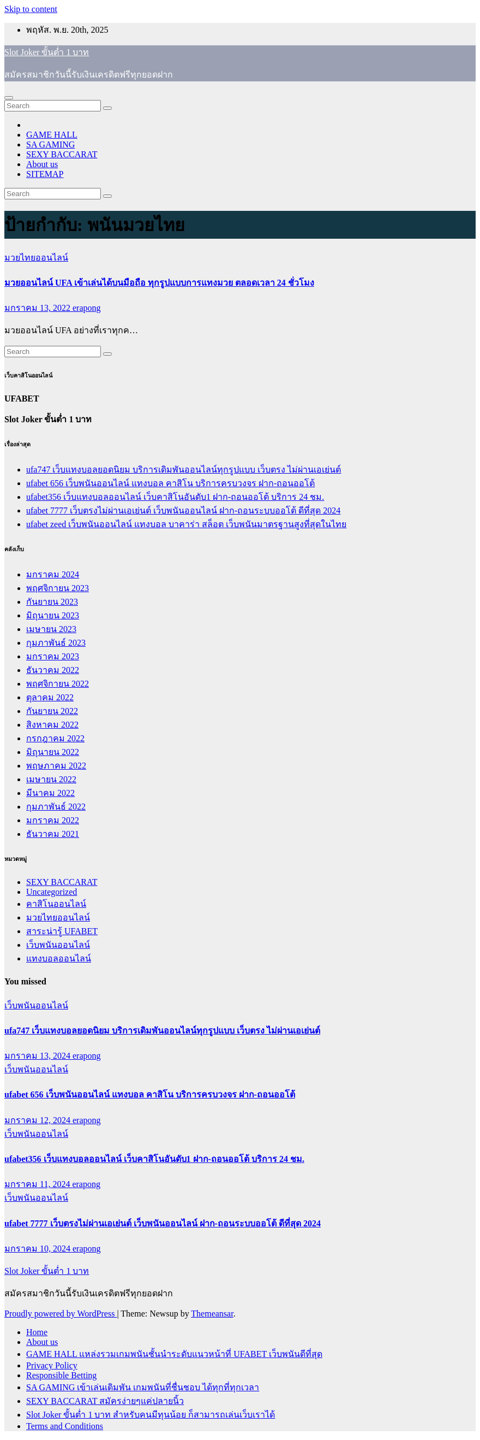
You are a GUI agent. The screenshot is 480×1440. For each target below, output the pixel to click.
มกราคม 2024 (52, 574)
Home (36, 1332)
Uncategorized (51, 891)
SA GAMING (50, 144)
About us (42, 164)
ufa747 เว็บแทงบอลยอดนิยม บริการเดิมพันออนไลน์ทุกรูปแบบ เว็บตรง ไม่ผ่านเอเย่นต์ (183, 469)
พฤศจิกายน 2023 (57, 588)
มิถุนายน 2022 (52, 752)
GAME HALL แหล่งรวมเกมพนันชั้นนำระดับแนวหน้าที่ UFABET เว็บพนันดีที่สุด (174, 1354)
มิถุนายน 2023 (52, 615)
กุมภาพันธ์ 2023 (56, 642)
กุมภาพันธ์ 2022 (56, 806)
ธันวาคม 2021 (52, 834)
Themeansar (212, 1313)
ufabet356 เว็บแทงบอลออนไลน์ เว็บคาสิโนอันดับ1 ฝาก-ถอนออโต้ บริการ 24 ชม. (175, 496)
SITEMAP (44, 174)
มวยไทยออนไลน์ (36, 257)
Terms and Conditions (64, 1426)
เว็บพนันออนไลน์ (58, 944)
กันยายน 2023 (52, 601)
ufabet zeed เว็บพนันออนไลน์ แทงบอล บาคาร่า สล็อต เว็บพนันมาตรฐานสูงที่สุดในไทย (186, 524)
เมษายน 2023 (51, 629)
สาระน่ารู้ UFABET (62, 931)
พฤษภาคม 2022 (56, 765)
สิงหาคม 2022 (52, 724)
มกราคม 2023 (52, 656)
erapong (87, 307)
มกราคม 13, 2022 (38, 307)
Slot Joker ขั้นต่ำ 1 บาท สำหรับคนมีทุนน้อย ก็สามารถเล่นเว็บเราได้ (150, 1414)
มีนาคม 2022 (50, 793)
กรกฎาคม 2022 (55, 738)
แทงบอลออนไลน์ (58, 958)
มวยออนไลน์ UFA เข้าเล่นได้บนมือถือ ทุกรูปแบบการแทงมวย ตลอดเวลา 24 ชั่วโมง (159, 282)
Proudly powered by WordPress (60, 1313)
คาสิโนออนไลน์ (56, 903)
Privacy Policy (51, 1365)
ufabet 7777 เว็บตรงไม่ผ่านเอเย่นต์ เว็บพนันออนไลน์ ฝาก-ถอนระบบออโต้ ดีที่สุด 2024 (183, 510)
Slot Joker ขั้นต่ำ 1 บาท (46, 52)
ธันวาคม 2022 (52, 670)
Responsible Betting (61, 1375)
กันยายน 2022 (52, 711)
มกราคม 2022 (52, 820)
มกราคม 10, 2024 (38, 1248)
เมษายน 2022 (51, 779)
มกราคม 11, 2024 (38, 1184)
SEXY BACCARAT (62, 154)
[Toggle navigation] (8, 97)
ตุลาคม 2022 (50, 697)
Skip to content (30, 9)
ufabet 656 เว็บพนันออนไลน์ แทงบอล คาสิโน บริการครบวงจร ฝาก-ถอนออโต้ (170, 483)
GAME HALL (51, 134)
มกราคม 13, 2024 (38, 1055)
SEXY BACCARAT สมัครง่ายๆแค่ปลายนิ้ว (105, 1401)
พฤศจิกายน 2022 (57, 683)
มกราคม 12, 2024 (38, 1120)
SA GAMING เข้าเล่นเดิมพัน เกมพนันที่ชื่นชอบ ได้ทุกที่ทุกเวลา (142, 1387)
